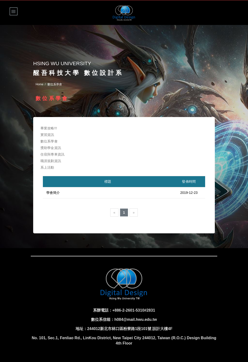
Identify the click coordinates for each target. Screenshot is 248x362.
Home (39, 84)
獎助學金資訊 (50, 148)
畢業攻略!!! (48, 128)
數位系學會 (49, 141)
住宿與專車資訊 (52, 154)
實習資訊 (47, 135)
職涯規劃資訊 (50, 161)
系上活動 (47, 167)
